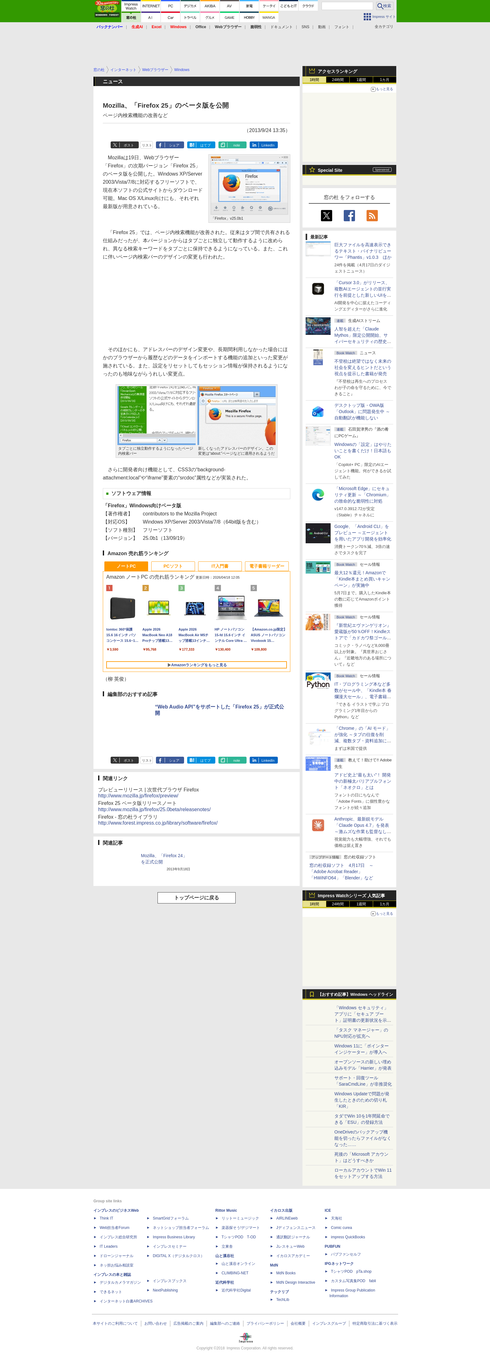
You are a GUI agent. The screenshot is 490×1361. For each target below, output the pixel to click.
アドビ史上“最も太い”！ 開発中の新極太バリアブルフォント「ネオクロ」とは (362, 781)
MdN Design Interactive (295, 1282)
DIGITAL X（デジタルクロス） (178, 1256)
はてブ (205, 145)
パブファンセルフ (346, 1254)
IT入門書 (220, 566)
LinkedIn (268, 145)
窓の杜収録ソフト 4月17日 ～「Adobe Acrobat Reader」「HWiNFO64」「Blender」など (341, 871)
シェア (174, 145)
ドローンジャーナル (116, 1256)
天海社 (336, 1218)
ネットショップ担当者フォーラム (181, 1227)
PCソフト (172, 566)
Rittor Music (226, 1210)
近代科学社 (224, 1282)
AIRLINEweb (287, 1218)
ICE (328, 1210)
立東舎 (227, 1246)
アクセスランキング (337, 71)
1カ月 (385, 80)
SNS (305, 27)
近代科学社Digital (236, 1290)
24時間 (337, 80)
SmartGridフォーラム (171, 1218)
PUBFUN (332, 1246)
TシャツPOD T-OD (239, 1237)
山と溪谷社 (224, 1256)
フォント (341, 27)
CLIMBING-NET (235, 1273)
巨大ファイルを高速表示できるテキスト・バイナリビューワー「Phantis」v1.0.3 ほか (363, 251)
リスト (147, 145)
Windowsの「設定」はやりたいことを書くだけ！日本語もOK (363, 450)
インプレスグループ (329, 1323)
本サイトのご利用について (115, 1323)
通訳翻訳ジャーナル (293, 1237)
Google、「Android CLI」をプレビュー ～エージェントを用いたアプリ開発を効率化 (362, 532)
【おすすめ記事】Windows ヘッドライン (355, 994)
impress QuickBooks (348, 1237)
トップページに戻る (196, 897)
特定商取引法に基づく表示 (375, 1323)
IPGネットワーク (339, 1263)
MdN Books (286, 1273)
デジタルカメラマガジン (120, 1282)
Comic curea (341, 1227)
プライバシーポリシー (265, 1323)
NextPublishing (165, 1290)
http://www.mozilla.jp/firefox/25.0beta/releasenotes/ (154, 809)
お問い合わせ (155, 1323)
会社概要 (298, 1323)
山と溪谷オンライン (238, 1263)
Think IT (106, 1218)
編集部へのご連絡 (225, 1323)
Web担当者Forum (114, 1227)
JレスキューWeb (290, 1246)
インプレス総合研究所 (118, 1237)
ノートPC (126, 566)
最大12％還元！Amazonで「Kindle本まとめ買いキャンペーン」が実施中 (362, 579)
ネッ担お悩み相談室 (116, 1265)
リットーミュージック (240, 1218)
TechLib (282, 1299)
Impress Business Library (174, 1237)
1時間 (314, 80)
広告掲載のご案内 (188, 1323)
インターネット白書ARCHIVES (126, 1301)
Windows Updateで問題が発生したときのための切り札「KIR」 (361, 1100)
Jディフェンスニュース (296, 1227)
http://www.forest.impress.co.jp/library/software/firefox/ (158, 823)
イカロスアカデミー (293, 1256)
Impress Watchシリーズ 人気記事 (351, 895)
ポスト (129, 145)
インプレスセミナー (170, 1246)
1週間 (361, 80)
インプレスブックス (170, 1281)
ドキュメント (281, 27)
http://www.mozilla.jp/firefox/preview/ (138, 795)
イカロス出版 (281, 1210)
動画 (322, 27)
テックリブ (279, 1292)
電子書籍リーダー (266, 566)
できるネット (111, 1292)
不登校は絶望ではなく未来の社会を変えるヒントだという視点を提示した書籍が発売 (362, 367)
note (236, 145)
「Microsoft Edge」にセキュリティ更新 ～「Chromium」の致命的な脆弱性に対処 (362, 495)
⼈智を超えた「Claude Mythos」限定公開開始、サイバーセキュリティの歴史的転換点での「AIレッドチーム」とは (362, 341)
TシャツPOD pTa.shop (351, 1271)
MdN (274, 1265)
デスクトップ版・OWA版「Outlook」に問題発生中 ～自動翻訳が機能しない (362, 411)
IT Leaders (109, 1246)
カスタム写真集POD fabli (353, 1281)
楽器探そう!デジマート (241, 1227)
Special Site (330, 170)
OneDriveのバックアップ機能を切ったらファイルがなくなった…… (362, 1138)
